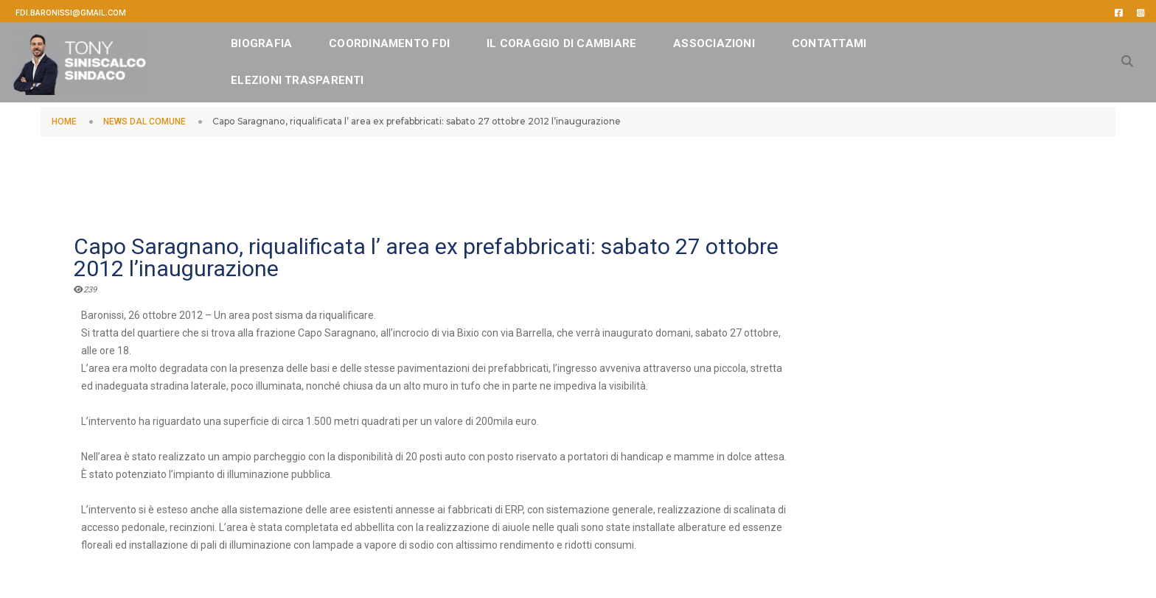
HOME (64, 121)
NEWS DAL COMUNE (144, 121)
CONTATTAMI (852, 40)
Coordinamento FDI (412, 40)
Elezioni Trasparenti (321, 77)
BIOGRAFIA (285, 40)
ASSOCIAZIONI (738, 40)
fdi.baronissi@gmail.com (70, 13)
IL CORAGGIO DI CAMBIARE (585, 40)
